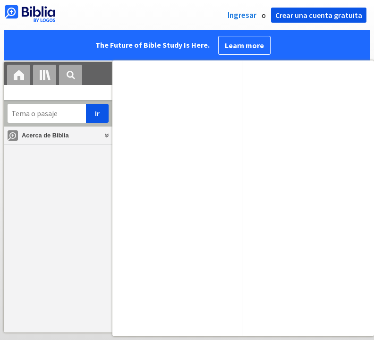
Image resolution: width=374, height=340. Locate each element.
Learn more (244, 45)
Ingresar (242, 15)
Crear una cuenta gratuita (318, 15)
